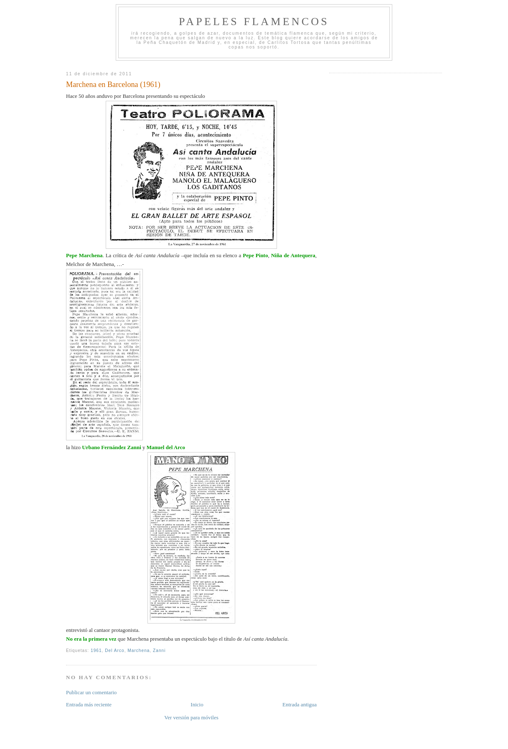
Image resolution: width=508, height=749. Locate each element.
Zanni (159, 650)
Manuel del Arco (165, 447)
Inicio (196, 704)
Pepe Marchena (84, 255)
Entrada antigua (299, 704)
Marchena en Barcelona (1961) (113, 84)
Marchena (138, 650)
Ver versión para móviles (191, 717)
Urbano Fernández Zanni (111, 447)
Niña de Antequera (293, 255)
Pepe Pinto (255, 255)
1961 (96, 650)
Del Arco (114, 650)
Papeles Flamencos (254, 21)
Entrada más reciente (89, 704)
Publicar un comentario (91, 692)
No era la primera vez (91, 639)
